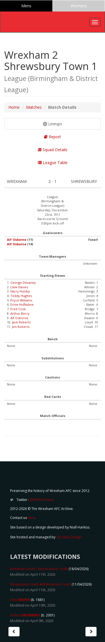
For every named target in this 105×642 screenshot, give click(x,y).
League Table (52, 162)
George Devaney (23, 282)
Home (14, 107)
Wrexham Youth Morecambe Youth (39, 568)
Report (52, 136)
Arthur (25, 615)
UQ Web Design (68, 537)
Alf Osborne (16, 239)
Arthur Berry (19, 313)
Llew (20, 599)
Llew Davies (19, 287)
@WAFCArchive (42, 499)
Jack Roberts (21, 322)
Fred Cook (18, 309)
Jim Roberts (20, 327)
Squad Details (52, 149)
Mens (26, 5)
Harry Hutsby (20, 291)
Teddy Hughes (21, 296)
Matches (34, 107)
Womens (79, 5)
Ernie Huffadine (22, 304)
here (31, 517)
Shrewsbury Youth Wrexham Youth (40, 584)
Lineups (52, 123)
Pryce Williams (21, 300)
